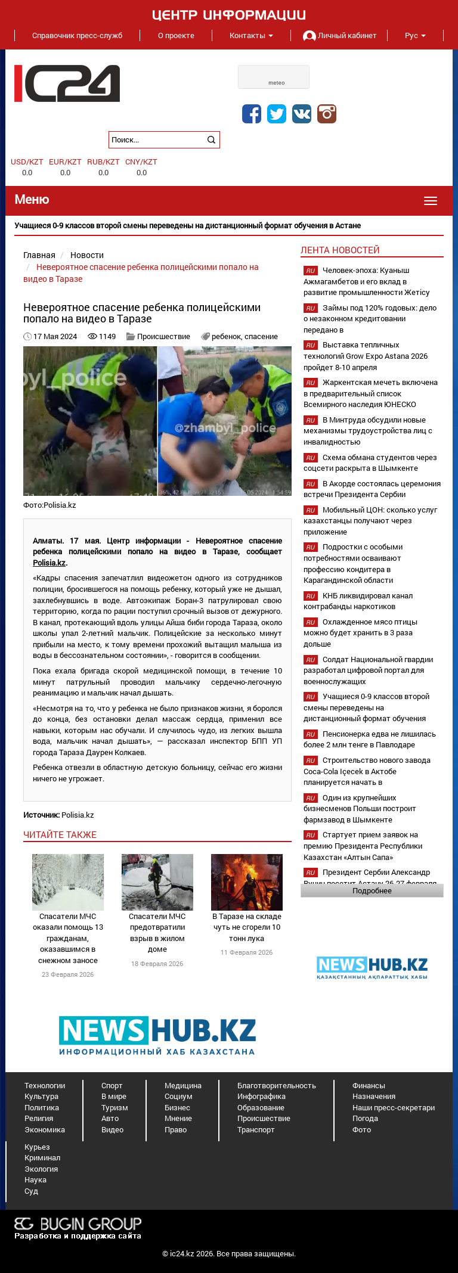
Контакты (251, 35)
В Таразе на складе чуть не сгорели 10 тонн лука (246, 927)
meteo (276, 83)
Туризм (114, 1107)
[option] (229, 225)
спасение (261, 336)
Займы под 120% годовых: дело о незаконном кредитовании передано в (370, 318)
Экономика (44, 1129)
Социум (179, 1096)
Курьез (37, 1146)
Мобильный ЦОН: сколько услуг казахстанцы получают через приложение (370, 520)
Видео (112, 1129)
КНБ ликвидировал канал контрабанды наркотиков (358, 601)
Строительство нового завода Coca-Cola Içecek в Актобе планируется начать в (367, 771)
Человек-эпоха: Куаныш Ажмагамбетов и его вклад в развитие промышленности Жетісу (367, 281)
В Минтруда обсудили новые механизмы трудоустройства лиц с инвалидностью (368, 430)
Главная (39, 254)
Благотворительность (276, 1085)
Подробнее (372, 890)
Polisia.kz (49, 562)
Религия (38, 1118)
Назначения (373, 1096)
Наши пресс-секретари (393, 1107)
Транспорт (256, 1129)
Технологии (44, 1085)
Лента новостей (340, 250)
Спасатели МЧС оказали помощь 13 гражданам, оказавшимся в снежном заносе (68, 938)
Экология (41, 1168)
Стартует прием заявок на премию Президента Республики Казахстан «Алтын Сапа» (363, 845)
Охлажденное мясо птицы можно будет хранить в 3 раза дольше (360, 632)
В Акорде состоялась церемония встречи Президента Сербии (372, 489)
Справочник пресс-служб (77, 35)
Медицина (183, 1085)
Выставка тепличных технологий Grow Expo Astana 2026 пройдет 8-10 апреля (366, 355)
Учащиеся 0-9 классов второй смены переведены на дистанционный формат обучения (366, 707)
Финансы (368, 1085)
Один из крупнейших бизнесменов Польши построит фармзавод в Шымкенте (360, 808)
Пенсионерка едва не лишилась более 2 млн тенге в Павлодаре (370, 739)
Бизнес (177, 1107)
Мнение (178, 1118)
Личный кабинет (339, 35)
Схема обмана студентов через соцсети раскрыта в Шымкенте (370, 463)
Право (176, 1129)
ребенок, (228, 336)
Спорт (112, 1085)
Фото (361, 1129)
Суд (31, 1190)
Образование (260, 1107)
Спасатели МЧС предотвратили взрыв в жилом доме (157, 933)
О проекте (176, 35)
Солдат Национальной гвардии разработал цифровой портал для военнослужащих (368, 670)
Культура (41, 1096)
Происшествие (163, 336)
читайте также (60, 834)
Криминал (42, 1157)
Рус (415, 35)
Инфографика (261, 1096)
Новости (87, 254)
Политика (41, 1107)
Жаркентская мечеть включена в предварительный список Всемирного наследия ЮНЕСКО (371, 393)
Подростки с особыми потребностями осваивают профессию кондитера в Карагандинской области (353, 563)
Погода (365, 1118)
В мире (113, 1096)
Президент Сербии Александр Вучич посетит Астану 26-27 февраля (370, 878)
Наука (35, 1179)
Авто (110, 1118)
